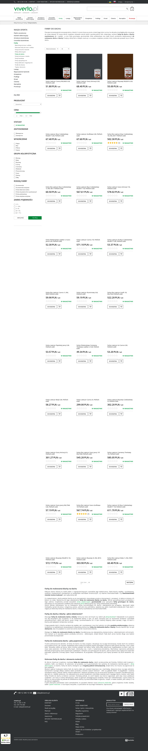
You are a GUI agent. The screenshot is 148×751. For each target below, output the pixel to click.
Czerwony (18, 167)
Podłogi (97, 18)
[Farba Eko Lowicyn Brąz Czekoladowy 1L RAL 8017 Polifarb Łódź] (58, 187)
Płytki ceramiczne (19, 18)
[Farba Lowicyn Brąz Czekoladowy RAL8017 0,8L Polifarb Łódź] (57, 135)
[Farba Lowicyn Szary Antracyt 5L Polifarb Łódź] (57, 453)
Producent (19, 100)
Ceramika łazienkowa (51, 18)
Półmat (17, 148)
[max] (26, 116)
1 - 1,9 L (17, 206)
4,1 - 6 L (17, 211)
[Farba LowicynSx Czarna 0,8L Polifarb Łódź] (117, 346)
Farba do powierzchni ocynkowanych (25, 192)
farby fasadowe (111, 617)
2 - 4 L (16, 208)
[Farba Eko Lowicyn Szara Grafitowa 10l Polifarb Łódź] (88, 506)
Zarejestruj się (129, 1)
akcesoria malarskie (104, 683)
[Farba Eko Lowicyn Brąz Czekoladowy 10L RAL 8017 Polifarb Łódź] (120, 135)
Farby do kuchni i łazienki (22, 50)
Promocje (132, 18)
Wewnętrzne (18, 133)
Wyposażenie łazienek (78, 18)
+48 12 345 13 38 (22, 1)
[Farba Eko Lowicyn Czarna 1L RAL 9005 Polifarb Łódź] (57, 293)
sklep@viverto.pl (43, 693)
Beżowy (17, 158)
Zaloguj (120, 1)
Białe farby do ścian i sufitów (23, 45)
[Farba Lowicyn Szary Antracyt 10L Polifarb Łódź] (118, 187)
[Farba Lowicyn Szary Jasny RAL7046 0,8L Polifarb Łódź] (58, 506)
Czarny (17, 164)
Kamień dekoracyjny (30, 18)
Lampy (68, 18)
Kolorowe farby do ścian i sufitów (24, 47)
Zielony (17, 175)
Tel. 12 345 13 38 (19, 703)
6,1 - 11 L (17, 213)
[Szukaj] (127, 9)
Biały (16, 160)
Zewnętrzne (18, 135)
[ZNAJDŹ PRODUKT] (106, 9)
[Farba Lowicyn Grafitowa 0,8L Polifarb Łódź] (89, 135)
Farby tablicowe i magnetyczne (23, 63)
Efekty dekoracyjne (20, 52)
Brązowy (17, 162)
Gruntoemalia (19, 185)
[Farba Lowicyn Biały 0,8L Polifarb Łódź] (57, 400)
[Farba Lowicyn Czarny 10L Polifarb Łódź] (88, 240)
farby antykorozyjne (83, 602)
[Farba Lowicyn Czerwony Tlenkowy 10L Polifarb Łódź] (119, 453)
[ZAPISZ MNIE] (128, 704)
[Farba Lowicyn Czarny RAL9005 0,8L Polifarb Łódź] (58, 82)
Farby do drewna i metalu (22, 56)
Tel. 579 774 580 (19, 705)
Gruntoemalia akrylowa (21, 187)
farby (82, 604)
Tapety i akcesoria (20, 67)
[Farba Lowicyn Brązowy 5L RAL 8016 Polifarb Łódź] (89, 558)
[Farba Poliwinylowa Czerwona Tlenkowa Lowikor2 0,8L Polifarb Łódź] (88, 346)
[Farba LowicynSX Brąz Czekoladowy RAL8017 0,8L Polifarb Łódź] (119, 240)
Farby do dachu (19, 54)
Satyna (17, 150)
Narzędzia (122, 18)
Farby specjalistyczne (21, 60)
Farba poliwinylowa (20, 194)
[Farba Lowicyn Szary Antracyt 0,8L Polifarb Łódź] (88, 82)
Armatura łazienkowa (41, 18)
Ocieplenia (88, 18)
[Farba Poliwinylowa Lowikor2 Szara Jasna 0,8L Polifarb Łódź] (58, 240)
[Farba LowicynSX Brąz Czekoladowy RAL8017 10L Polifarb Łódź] (119, 506)
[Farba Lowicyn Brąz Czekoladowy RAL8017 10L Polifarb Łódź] (88, 187)
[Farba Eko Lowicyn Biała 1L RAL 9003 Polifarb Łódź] (119, 558)
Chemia (113, 18)
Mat (16, 146)
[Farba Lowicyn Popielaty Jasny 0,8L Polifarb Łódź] (57, 346)
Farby (60, 18)
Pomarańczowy (19, 171)
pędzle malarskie (54, 684)
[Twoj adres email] (114, 704)
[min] (17, 116)
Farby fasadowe (19, 58)
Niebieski (17, 169)
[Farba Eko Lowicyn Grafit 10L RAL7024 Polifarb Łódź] (117, 293)
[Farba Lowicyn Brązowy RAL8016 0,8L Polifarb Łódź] (120, 82)
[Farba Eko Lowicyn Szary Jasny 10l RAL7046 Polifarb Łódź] (88, 453)
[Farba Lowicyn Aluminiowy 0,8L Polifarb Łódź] (87, 293)
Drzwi (106, 18)
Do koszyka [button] (51, 95)
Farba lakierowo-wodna (21, 190)
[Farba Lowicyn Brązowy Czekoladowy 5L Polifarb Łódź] (120, 400)
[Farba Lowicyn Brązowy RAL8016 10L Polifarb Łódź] (58, 558)
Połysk (17, 143)
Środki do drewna (20, 65)
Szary (16, 173)
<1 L (16, 204)
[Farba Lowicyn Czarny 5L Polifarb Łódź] (88, 400)
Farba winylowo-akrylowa (22, 196)
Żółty (16, 177)
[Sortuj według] (51, 49)
